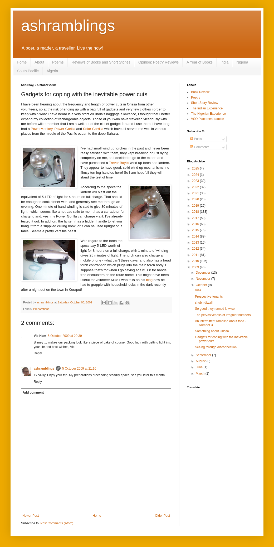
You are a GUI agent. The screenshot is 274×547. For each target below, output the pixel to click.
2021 (196, 193)
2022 (196, 187)
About (39, 62)
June (199, 367)
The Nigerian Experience (208, 113)
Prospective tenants (209, 296)
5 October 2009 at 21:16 (79, 368)
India (224, 62)
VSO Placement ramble (207, 119)
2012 (196, 248)
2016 (196, 224)
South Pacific (28, 71)
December (203, 272)
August (201, 361)
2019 (196, 205)
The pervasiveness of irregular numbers (223, 315)
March (201, 373)
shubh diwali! (204, 302)
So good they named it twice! (215, 309)
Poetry (195, 97)
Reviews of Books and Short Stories (101, 62)
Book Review (200, 92)
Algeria (52, 71)
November (203, 278)
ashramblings (68, 25)
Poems (58, 62)
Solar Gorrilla (93, 129)
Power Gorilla (65, 129)
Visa (198, 290)
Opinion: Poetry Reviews (158, 62)
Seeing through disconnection (216, 347)
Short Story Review (204, 103)
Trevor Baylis (119, 163)
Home (22, 62)
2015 (196, 230)
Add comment (33, 392)
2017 (196, 218)
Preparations (41, 309)
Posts (196, 139)
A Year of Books (200, 62)
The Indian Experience (207, 108)
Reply (38, 353)
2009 (196, 267)
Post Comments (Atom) (56, 523)
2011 (196, 255)
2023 (196, 181)
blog (150, 280)
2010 (196, 261)
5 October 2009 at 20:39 (65, 336)
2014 (196, 236)
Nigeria (242, 62)
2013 (196, 242)
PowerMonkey (42, 129)
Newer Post (30, 515)
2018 (196, 212)
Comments (199, 147)
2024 (196, 175)
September (204, 355)
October (202, 285)
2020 (196, 199)
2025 (196, 168)
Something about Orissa (212, 331)
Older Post (162, 515)
